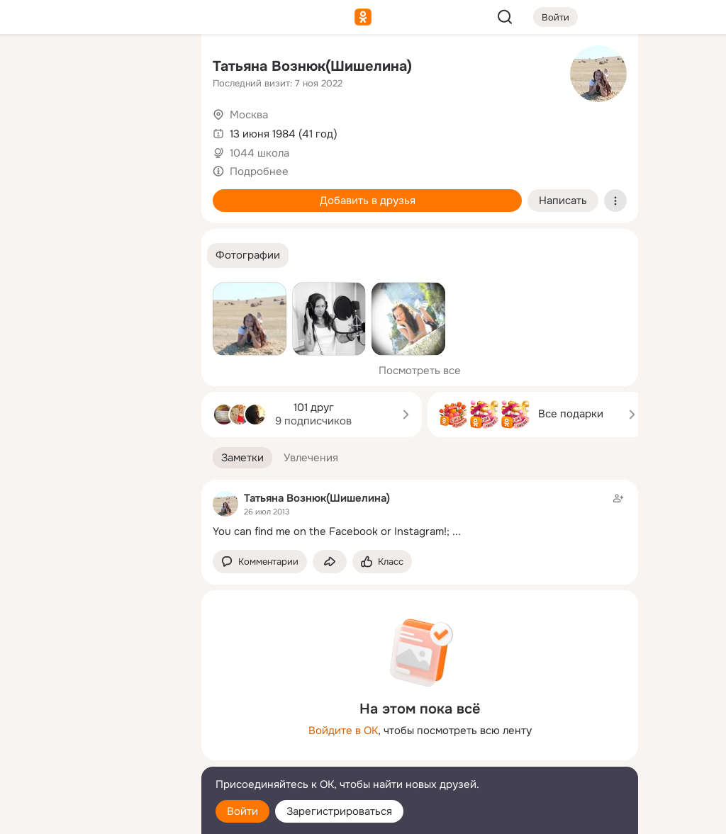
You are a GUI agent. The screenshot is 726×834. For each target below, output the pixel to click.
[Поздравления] (96, 193)
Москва (249, 115)
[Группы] (159, 68)
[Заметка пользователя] (420, 515)
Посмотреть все (420, 371)
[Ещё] (96, 724)
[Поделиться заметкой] (330, 561)
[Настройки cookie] (96, 815)
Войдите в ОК (343, 730)
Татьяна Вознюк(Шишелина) (312, 66)
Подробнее (259, 171)
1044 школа (259, 153)
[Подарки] (34, 193)
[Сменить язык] (96, 755)
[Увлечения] (96, 68)
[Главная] (34, 68)
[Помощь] (34, 255)
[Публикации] (34, 130)
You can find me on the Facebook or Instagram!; (331, 531)
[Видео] (159, 130)
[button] (248, 255)
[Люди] (96, 130)
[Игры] (159, 193)
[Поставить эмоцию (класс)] (382, 561)
